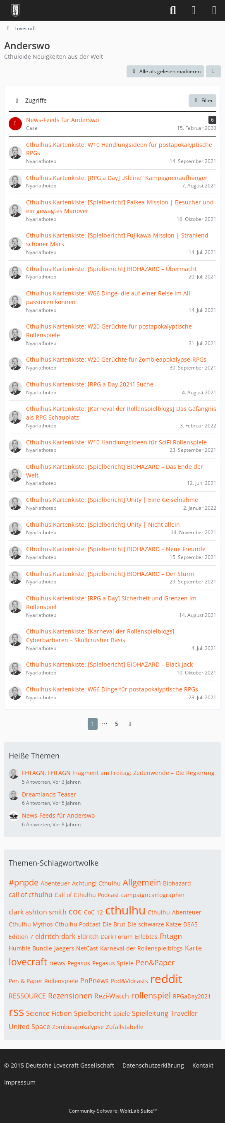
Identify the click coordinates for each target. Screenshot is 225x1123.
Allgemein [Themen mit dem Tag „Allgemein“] (142, 882)
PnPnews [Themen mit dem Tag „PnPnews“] (94, 980)
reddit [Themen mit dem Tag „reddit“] (166, 978)
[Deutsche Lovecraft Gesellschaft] (15, 10)
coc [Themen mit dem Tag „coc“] (75, 911)
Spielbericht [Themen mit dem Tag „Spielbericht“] (92, 1013)
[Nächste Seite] (129, 724)
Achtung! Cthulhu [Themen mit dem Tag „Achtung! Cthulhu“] (96, 883)
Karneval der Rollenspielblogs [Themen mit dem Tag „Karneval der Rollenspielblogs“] (141, 948)
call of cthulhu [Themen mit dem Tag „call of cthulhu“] (31, 894)
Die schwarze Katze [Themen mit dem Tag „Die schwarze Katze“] (154, 924)
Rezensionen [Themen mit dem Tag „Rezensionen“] (70, 996)
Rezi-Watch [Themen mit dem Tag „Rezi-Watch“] (111, 996)
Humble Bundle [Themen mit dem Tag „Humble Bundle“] (30, 948)
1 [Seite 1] (92, 723)
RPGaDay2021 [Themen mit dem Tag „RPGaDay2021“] (192, 996)
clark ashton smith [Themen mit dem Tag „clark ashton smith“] (38, 912)
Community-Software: (113, 1110)
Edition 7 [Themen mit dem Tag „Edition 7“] (21, 937)
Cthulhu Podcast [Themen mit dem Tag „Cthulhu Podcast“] (78, 924)
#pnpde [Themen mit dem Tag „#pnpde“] (23, 882)
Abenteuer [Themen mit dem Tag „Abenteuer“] (55, 883)
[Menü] (214, 10)
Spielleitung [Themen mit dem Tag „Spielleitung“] (150, 1013)
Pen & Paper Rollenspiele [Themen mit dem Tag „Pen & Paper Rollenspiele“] (43, 981)
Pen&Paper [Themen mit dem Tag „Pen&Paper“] (155, 962)
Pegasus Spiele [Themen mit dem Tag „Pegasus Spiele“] (113, 963)
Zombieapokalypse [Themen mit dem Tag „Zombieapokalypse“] (78, 1027)
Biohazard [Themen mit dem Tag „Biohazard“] (177, 883)
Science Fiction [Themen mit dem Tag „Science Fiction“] (49, 1013)
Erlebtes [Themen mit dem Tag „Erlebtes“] (146, 937)
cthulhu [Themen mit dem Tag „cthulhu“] (125, 910)
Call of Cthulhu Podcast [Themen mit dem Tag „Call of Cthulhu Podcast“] (87, 895)
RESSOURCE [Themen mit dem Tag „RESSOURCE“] (27, 996)
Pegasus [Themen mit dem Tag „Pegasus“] (78, 963)
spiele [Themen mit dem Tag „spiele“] (121, 1013)
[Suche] (173, 10)
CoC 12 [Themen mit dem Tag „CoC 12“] (93, 912)
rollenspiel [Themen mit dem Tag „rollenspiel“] (151, 995)
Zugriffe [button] (36, 100)
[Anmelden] (193, 10)
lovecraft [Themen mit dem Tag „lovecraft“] (28, 961)
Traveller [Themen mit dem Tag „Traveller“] (184, 1013)
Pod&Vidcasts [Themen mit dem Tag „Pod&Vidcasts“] (129, 981)
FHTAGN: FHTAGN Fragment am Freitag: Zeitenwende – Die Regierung (118, 773)
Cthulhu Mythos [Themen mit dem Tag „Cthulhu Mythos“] (31, 924)
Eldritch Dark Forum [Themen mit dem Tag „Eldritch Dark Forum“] (105, 937)
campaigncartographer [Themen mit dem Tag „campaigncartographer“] (153, 895)
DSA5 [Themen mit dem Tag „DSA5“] (190, 924)
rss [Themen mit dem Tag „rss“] (16, 1011)
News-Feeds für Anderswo (58, 815)
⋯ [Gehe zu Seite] (105, 723)
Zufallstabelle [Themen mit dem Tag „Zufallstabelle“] (125, 1027)
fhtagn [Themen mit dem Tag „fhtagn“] (171, 936)
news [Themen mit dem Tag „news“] (57, 962)
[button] (213, 71)
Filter (202, 100)
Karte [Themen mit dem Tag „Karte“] (193, 948)
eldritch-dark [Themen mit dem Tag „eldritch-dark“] (55, 936)
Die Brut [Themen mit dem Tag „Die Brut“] (114, 924)
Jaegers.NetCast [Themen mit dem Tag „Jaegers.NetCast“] (76, 948)
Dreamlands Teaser (49, 794)
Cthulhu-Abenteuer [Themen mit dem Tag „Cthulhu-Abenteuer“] (174, 912)
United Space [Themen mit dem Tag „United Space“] (29, 1026)
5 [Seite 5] (116, 723)
